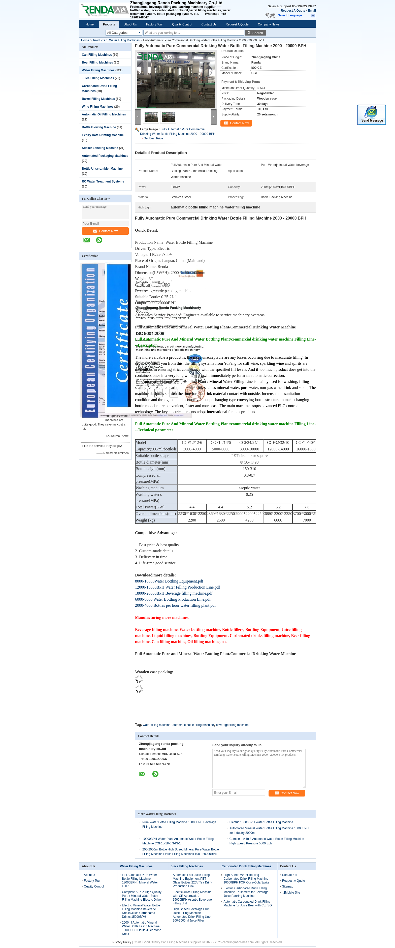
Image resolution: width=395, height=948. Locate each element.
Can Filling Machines (97, 54)
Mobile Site (291, 892)
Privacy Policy (121, 942)
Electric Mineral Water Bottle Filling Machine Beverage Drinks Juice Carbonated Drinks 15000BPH (141, 911)
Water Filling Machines (124, 40)
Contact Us (209, 24)
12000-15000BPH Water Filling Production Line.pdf (177, 587)
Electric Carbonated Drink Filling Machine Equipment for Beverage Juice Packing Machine (245, 892)
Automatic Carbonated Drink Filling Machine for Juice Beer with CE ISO (247, 903)
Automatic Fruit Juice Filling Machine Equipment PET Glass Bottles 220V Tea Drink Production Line (192, 880)
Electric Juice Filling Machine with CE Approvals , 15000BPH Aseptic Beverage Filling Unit (192, 897)
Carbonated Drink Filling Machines (246, 866)
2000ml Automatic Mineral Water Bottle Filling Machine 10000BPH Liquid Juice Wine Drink (141, 928)
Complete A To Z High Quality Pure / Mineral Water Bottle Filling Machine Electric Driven (142, 895)
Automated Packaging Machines (105, 156)
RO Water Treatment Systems (103, 181)
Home (90, 24)
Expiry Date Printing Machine (103, 135)
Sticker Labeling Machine (100, 148)
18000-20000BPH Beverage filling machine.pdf (174, 593)
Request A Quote (293, 10)
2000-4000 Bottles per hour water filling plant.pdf (175, 605)
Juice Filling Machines (98, 78)
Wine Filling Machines (97, 106)
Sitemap (287, 886)
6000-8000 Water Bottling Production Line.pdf (173, 599)
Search (257, 33)
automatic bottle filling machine (193, 725)
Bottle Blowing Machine (99, 127)
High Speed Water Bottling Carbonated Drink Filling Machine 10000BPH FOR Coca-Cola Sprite (246, 878)
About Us (130, 24)
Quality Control (182, 24)
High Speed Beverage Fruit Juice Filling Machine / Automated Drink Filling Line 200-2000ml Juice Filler (192, 914)
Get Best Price (153, 138)
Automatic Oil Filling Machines (104, 114)
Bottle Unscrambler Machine (102, 168)
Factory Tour (154, 24)
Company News (268, 24)
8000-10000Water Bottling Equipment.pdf (169, 581)
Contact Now (105, 231)
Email (312, 10)
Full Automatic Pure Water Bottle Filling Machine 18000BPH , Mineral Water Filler (140, 880)
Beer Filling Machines (97, 62)
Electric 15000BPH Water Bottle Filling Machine (261, 822)
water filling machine (157, 725)
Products (109, 24)
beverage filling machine (232, 725)
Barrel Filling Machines (98, 99)
